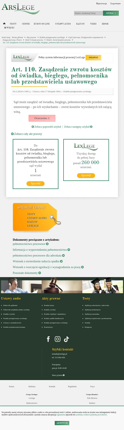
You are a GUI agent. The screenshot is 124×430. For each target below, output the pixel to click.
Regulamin (72, 386)
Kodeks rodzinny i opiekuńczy (55, 314)
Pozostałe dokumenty (27, 273)
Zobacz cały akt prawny (26, 133)
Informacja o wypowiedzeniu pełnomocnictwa (41, 249)
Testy (13, 24)
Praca (92, 386)
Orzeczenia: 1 (42, 118)
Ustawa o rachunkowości (12, 323)
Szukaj (111, 13)
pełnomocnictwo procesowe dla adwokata (39, 255)
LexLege (33, 225)
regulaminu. (61, 415)
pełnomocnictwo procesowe (30, 244)
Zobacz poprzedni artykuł (46, 126)
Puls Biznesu (92, 398)
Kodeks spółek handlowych (54, 318)
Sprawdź (35, 183)
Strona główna (17, 37)
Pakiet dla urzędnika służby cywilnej (16, 310)
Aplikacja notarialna (92, 314)
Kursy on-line (42, 24)
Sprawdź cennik (31, 207)
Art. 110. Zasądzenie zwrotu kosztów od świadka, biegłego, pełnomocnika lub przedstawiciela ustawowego (44, 42)
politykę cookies (82, 415)
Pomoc (11, 386)
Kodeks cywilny (9, 314)
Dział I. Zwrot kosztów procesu (58, 40)
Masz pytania (58, 375)
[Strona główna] (4, 24)
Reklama (31, 386)
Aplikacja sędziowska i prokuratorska (98, 318)
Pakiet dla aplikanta (10, 305)
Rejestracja (101, 3)
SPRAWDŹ (93, 58)
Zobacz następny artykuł (78, 126)
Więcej (9, 28)
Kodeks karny (49, 305)
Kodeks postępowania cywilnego (52, 37)
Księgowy (88, 327)
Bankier (92, 403)
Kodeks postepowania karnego (14, 327)
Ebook (105, 24)
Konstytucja (48, 327)
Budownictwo (31, 403)
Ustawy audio (63, 24)
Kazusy (80, 24)
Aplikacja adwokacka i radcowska (97, 305)
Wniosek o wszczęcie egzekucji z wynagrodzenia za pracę (48, 267)
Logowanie (115, 3)
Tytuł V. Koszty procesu (34, 40)
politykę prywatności (99, 415)
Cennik (26, 24)
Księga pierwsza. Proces (12, 40)
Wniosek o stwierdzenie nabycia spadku (37, 261)
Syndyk (87, 323)
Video (93, 24)
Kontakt (52, 386)
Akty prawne (31, 37)
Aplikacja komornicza (92, 310)
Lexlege (32, 398)
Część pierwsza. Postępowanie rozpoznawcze (85, 37)
